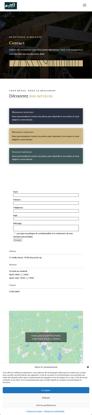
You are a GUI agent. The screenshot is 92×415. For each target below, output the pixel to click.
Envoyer (17, 240)
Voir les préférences (46, 405)
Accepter (46, 390)
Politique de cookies (34, 411)
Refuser (46, 397)
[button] (88, 367)
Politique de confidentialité (54, 411)
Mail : (15, 215)
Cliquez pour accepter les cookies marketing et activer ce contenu (46, 337)
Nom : (16, 191)
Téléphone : (18, 207)
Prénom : (17, 199)
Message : (17, 223)
